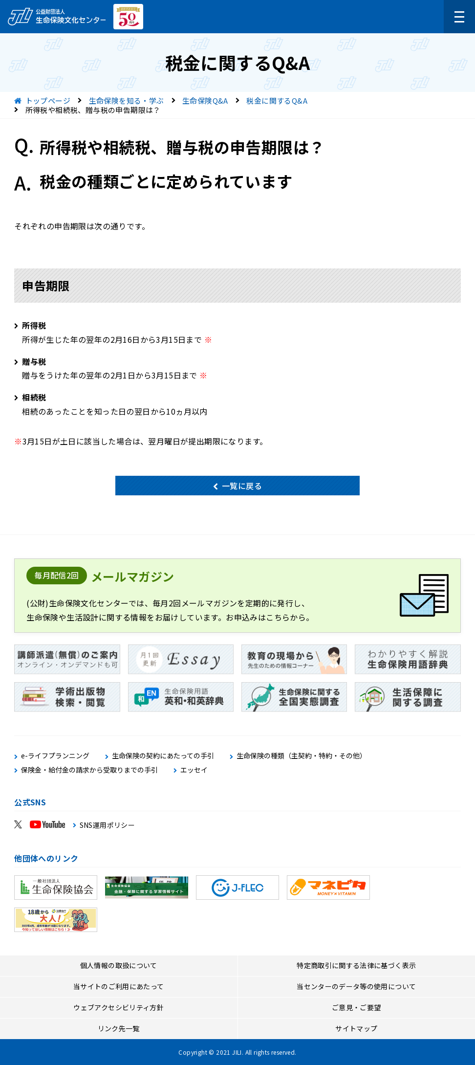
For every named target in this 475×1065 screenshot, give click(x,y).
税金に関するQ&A (276, 100)
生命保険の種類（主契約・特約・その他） (302, 756)
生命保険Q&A (205, 100)
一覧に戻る (242, 485)
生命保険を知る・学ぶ (126, 100)
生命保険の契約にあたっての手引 (163, 756)
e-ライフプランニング (55, 756)
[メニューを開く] (459, 16)
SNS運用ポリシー (107, 825)
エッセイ (194, 770)
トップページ (47, 100)
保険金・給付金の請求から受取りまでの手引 (89, 770)
